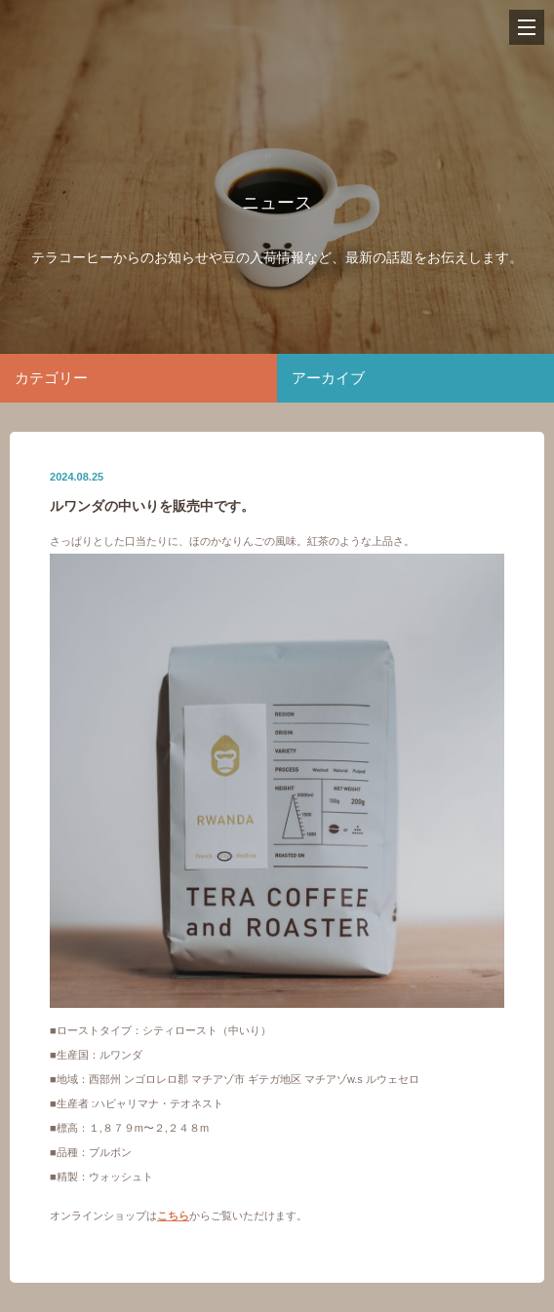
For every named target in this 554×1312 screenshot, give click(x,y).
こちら (173, 1215)
